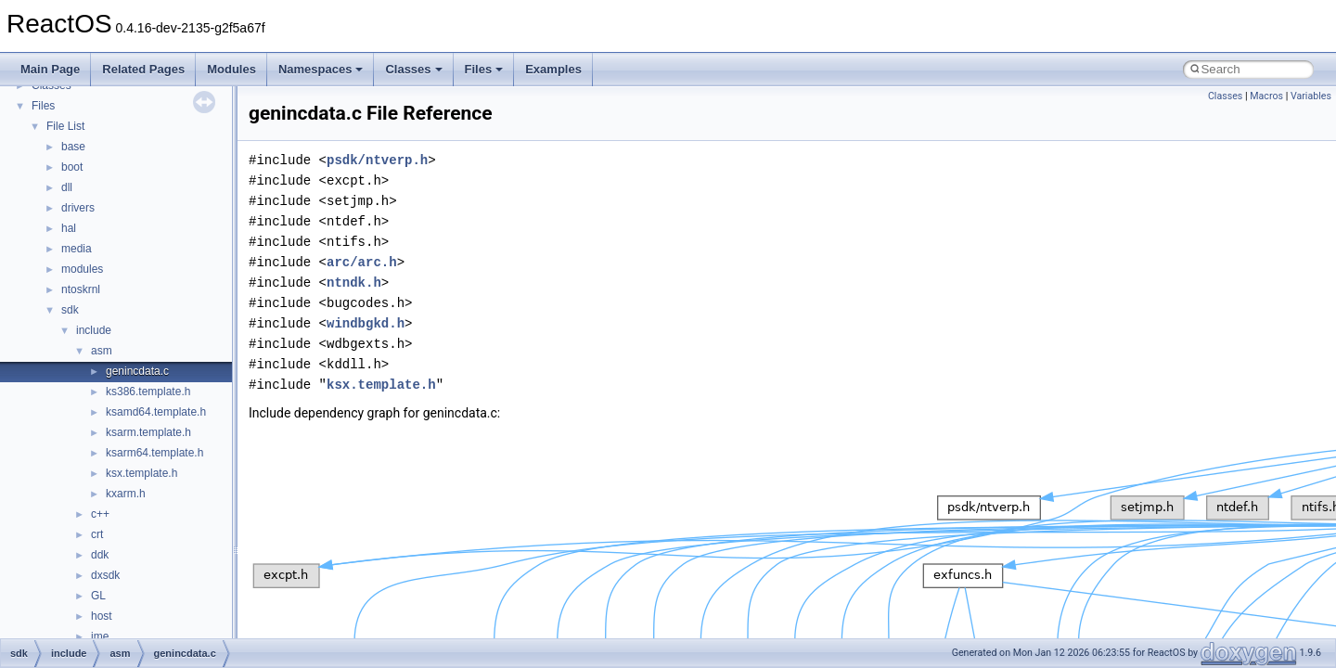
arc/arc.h (362, 262)
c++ (100, 513)
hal (68, 228)
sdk (70, 309)
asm (101, 350)
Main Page (50, 69)
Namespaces (321, 69)
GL (98, 595)
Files (484, 69)
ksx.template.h (141, 473)
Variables (1311, 96)
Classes (413, 69)
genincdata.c (137, 371)
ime (100, 636)
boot (72, 167)
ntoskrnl (80, 289)
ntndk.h (354, 282)
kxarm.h (126, 493)
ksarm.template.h (148, 432)
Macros (1266, 96)
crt (97, 534)
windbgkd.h (366, 323)
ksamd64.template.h (156, 411)
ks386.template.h (148, 391)
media (76, 248)
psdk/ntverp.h (377, 160)
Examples (553, 69)
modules (82, 269)
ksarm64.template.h (154, 452)
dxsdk (105, 575)
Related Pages (143, 69)
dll (66, 187)
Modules (231, 69)
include (93, 330)
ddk (100, 554)
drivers (78, 207)
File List (65, 126)
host (101, 616)
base (73, 146)
